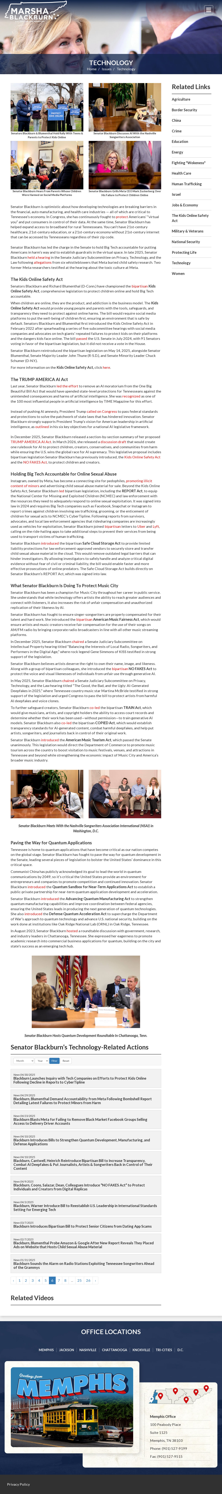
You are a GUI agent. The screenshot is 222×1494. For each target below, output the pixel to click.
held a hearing (39, 257)
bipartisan (140, 286)
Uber (141, 526)
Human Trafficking (187, 184)
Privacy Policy (18, 1484)
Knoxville (141, 1350)
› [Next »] (95, 1280)
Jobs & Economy (185, 205)
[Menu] (208, 10)
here (106, 367)
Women (178, 273)
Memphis (46, 1350)
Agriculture (181, 99)
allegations (43, 262)
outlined (42, 426)
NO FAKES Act (35, 462)
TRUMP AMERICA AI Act (31, 442)
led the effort (67, 386)
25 (79, 1280)
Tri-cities (164, 1350)
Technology (111, 63)
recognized (131, 396)
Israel (176, 194)
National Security (186, 242)
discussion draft (113, 442)
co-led (95, 707)
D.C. (180, 1350)
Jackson (66, 1350)
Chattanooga (114, 1350)
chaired (78, 641)
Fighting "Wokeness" (189, 163)
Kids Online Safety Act (142, 457)
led (61, 491)
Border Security (184, 110)
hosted (72, 931)
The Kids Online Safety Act (190, 218)
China (176, 120)
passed (81, 338)
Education (180, 141)
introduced (50, 543)
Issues (107, 69)
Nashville (87, 1350)
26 (88, 1280)
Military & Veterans (187, 231)
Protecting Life (184, 252)
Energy (177, 152)
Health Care (181, 173)
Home (92, 69)
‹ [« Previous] (13, 1280)
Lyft (156, 526)
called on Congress (102, 411)
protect (122, 217)
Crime (177, 131)
